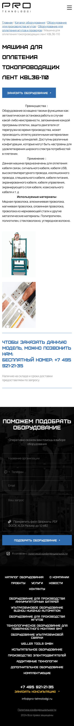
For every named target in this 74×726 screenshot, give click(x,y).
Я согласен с (40, 553)
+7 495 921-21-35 (59, 7)
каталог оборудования (24, 577)
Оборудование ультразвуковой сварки (37, 636)
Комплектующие (37, 672)
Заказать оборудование (29, 92)
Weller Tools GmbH (37, 643)
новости (56, 582)
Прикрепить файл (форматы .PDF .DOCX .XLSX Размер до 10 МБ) (33, 524)
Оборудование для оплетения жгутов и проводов (32, 28)
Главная (7, 22)
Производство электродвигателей (37, 655)
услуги (37, 582)
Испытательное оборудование (37, 649)
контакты (37, 588)
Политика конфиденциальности (37, 709)
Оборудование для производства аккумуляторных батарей (37, 600)
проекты (18, 582)
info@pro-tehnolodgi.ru (37, 699)
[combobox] (6, 472)
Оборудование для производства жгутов (34, 24)
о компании (59, 577)
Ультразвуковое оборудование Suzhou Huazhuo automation (37, 609)
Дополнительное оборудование (37, 667)
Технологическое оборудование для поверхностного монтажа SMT (37, 627)
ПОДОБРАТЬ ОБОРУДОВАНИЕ (37, 540)
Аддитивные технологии (37, 661)
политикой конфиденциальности (48, 553)
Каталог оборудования (30, 22)
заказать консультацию (35, 691)
